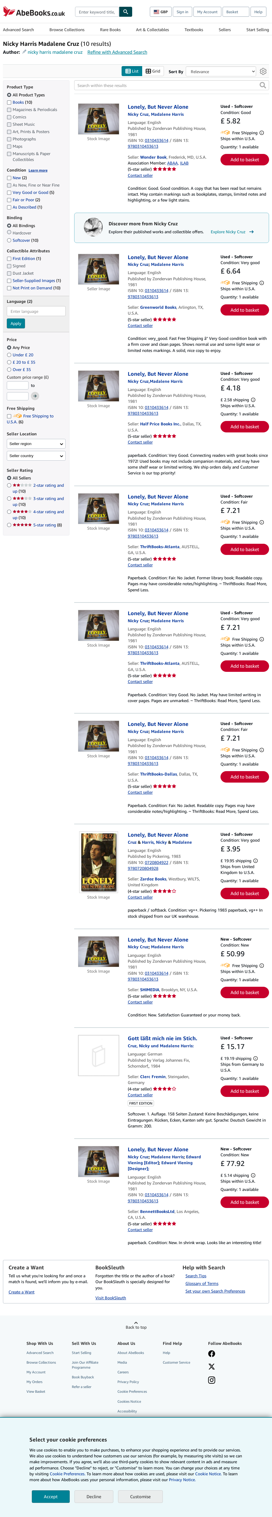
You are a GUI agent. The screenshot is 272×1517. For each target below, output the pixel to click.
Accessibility (127, 1411)
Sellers (225, 29)
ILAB (184, 162)
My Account (207, 11)
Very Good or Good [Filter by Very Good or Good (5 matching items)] (30, 192)
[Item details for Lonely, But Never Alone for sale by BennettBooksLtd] (98, 1161)
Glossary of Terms (201, 1283)
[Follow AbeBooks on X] (211, 1367)
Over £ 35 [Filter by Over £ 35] (19, 369)
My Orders (34, 1382)
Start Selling (257, 29)
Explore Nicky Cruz (233, 232)
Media (122, 1362)
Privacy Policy (128, 1382)
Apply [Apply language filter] (16, 323)
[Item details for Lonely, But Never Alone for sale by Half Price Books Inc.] (98, 386)
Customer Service (176, 1362)
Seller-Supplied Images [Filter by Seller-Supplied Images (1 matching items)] (34, 280)
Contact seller (140, 175)
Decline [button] (94, 1496)
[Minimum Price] (18, 385)
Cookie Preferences (132, 1392)
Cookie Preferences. (67, 1473)
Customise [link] (140, 1496)
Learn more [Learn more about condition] (38, 170)
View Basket (35, 1392)
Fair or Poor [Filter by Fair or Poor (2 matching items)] (23, 199)
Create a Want (21, 1291)
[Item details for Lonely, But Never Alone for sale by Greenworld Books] (98, 269)
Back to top (136, 1327)
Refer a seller (81, 1387)
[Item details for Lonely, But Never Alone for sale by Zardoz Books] (98, 862)
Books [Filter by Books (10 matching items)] (19, 102)
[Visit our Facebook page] (211, 1354)
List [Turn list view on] (131, 71)
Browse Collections (66, 29)
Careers (123, 1372)
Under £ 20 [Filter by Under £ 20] (20, 354)
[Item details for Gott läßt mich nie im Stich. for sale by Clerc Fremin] (98, 1055)
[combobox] (97, 12)
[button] (263, 85)
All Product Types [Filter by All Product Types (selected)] (26, 94)
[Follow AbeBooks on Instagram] (211, 1381)
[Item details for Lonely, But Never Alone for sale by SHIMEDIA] (98, 951)
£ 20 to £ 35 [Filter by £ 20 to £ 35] (22, 362)
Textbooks (194, 29)
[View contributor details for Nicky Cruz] (138, 264)
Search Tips (195, 1275)
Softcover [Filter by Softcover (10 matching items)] (22, 240)
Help (258, 11)
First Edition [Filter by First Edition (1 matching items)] (24, 258)
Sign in (182, 11)
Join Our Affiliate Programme (85, 1365)
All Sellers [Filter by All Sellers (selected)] (22, 478)
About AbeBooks (130, 1352)
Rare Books (110, 29)
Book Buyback (83, 1377)
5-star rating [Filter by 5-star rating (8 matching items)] (37, 525)
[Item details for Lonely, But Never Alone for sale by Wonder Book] (98, 119)
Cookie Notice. (208, 1473)
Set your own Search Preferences (215, 1291)
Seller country (21, 456)
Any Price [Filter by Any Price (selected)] (19, 347)
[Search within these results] (171, 85)
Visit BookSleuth (110, 1297)
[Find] (125, 12)
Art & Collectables (152, 29)
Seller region (20, 444)
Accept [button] (51, 1496)
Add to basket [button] (244, 160)
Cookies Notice (129, 1401)
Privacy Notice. (182, 1479)
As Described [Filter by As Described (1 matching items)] (24, 207)
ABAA (172, 162)
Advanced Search (18, 29)
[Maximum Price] (18, 396)
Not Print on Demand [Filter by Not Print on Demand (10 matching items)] (33, 287)
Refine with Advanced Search (117, 52)
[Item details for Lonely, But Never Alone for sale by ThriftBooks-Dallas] (98, 736)
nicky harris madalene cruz (55, 52)
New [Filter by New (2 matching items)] (17, 177)
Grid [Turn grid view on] (153, 71)
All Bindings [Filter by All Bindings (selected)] (21, 225)
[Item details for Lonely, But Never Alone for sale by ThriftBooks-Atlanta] (98, 508)
